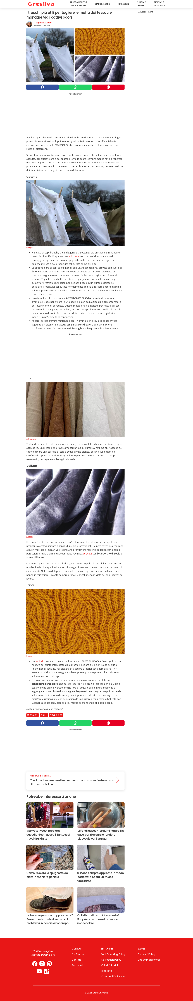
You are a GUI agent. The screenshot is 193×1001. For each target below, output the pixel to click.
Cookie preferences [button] (148, 959)
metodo (39, 661)
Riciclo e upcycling (159, 4)
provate (87, 553)
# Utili (43, 715)
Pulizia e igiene (141, 4)
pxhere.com (31, 439)
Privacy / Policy (146, 954)
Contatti (76, 959)
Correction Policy (111, 959)
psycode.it (78, 965)
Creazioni (123, 4)
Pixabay (29, 536)
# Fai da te (55, 715)
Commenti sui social (113, 976)
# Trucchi (32, 715)
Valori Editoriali (109, 965)
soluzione (74, 256)
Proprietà (106, 970)
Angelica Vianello (43, 22)
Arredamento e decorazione (78, 4)
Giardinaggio (102, 4)
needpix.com (31, 247)
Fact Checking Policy (113, 954)
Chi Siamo (78, 954)
